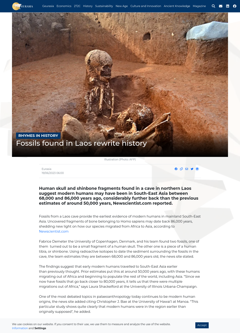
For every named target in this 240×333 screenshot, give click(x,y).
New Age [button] (122, 5)
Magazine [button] (199, 5)
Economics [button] (64, 5)
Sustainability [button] (104, 5)
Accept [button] (202, 325)
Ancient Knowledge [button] (177, 5)
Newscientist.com (54, 231)
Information (20, 328)
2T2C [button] (77, 5)
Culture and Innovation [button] (145, 5)
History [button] (87, 5)
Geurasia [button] (48, 5)
